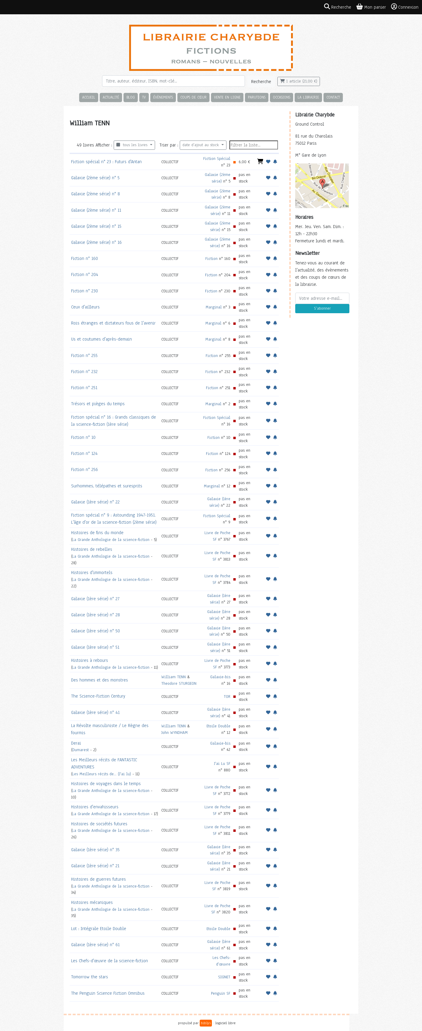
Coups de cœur (193, 97)
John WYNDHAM (174, 732)
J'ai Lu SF (222, 763)
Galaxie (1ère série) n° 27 (95, 599)
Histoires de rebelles (91, 549)
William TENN (173, 677)
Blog (130, 97)
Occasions (281, 97)
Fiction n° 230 (84, 291)
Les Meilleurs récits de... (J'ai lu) (101, 774)
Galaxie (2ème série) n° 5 (95, 178)
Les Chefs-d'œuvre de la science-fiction (109, 961)
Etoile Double (218, 726)
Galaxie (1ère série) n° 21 (95, 866)
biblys (206, 1023)
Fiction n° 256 (84, 469)
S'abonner (322, 308)
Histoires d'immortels (91, 572)
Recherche (261, 82)
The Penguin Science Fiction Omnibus (108, 993)
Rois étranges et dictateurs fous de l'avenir (113, 323)
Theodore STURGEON (178, 683)
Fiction (211, 258)
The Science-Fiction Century (98, 696)
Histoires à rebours (89, 660)
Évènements (163, 97)
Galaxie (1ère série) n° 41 (95, 712)
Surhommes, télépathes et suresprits (106, 486)
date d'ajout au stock (201, 145)
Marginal (214, 307)
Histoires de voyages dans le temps (106, 784)
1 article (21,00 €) (298, 81)
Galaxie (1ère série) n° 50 (95, 631)
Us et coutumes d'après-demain (101, 339)
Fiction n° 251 (84, 388)
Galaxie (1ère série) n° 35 (95, 850)
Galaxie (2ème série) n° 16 (96, 242)
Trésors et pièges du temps (98, 404)
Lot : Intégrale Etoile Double (98, 929)
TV (144, 97)
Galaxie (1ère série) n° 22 (95, 502)
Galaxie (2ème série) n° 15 (96, 226)
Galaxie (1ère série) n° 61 (95, 945)
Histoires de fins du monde (97, 533)
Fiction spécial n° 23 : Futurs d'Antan (106, 162)
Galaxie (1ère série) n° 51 (95, 647)
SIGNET (224, 977)
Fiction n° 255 (84, 355)
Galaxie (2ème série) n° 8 (95, 194)
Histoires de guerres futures (98, 879)
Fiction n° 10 (83, 437)
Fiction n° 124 (84, 453)
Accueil (88, 97)
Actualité (111, 97)
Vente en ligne (227, 97)
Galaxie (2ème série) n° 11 (96, 210)
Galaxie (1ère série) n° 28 (95, 615)
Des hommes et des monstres (99, 680)
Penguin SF (220, 993)
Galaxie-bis (220, 677)
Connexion (404, 7)
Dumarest (80, 750)
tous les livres (132, 145)
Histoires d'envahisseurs (94, 807)
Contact (333, 97)
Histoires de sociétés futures (99, 824)
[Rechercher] (173, 81)
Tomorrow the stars (89, 977)
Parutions (256, 97)
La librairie (308, 97)
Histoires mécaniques (92, 902)
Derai (76, 743)
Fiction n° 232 (84, 372)
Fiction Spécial (216, 158)
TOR (227, 696)
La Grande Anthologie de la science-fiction (110, 539)
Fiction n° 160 (84, 258)
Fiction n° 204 (84, 274)
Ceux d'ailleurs (85, 307)
